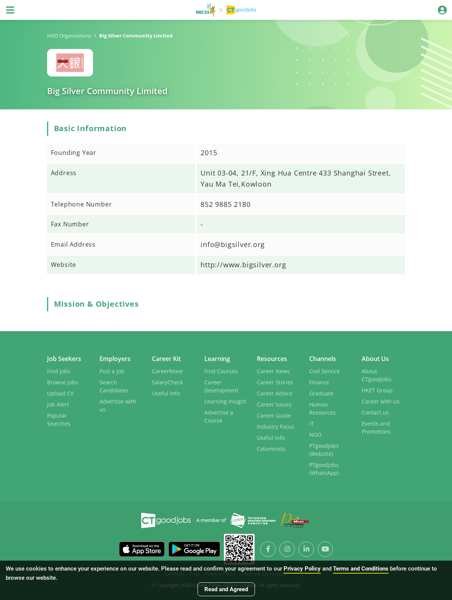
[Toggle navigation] (10, 10)
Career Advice (274, 392)
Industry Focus (275, 425)
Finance (319, 381)
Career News (273, 370)
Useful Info (166, 392)
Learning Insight (225, 400)
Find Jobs (58, 370)
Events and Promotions (376, 426)
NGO (315, 433)
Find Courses (221, 370)
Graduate (321, 392)
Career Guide (274, 414)
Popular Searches (58, 418)
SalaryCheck (167, 381)
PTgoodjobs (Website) (324, 449)
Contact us (375, 411)
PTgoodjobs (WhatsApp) (324, 468)
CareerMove (167, 370)
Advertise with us (118, 404)
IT (311, 422)
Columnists (271, 448)
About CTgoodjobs (377, 374)
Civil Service (324, 370)
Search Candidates (114, 385)
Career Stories (275, 381)
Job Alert (58, 403)
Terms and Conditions (360, 568)
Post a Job (112, 370)
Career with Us (381, 400)
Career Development (221, 385)
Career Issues (274, 403)
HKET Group (377, 389)
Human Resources (322, 407)
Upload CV (60, 392)
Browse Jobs (62, 381)
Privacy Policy (302, 568)
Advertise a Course (218, 415)
